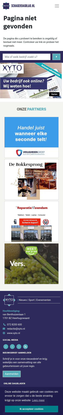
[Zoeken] (56, 57)
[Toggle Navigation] (56, 5)
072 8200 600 (14, 324)
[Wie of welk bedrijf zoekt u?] (26, 57)
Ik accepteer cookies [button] (31, 409)
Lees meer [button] (38, 400)
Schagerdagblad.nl (23, 6)
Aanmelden (11, 373)
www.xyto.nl (13, 333)
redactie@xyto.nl (16, 328)
